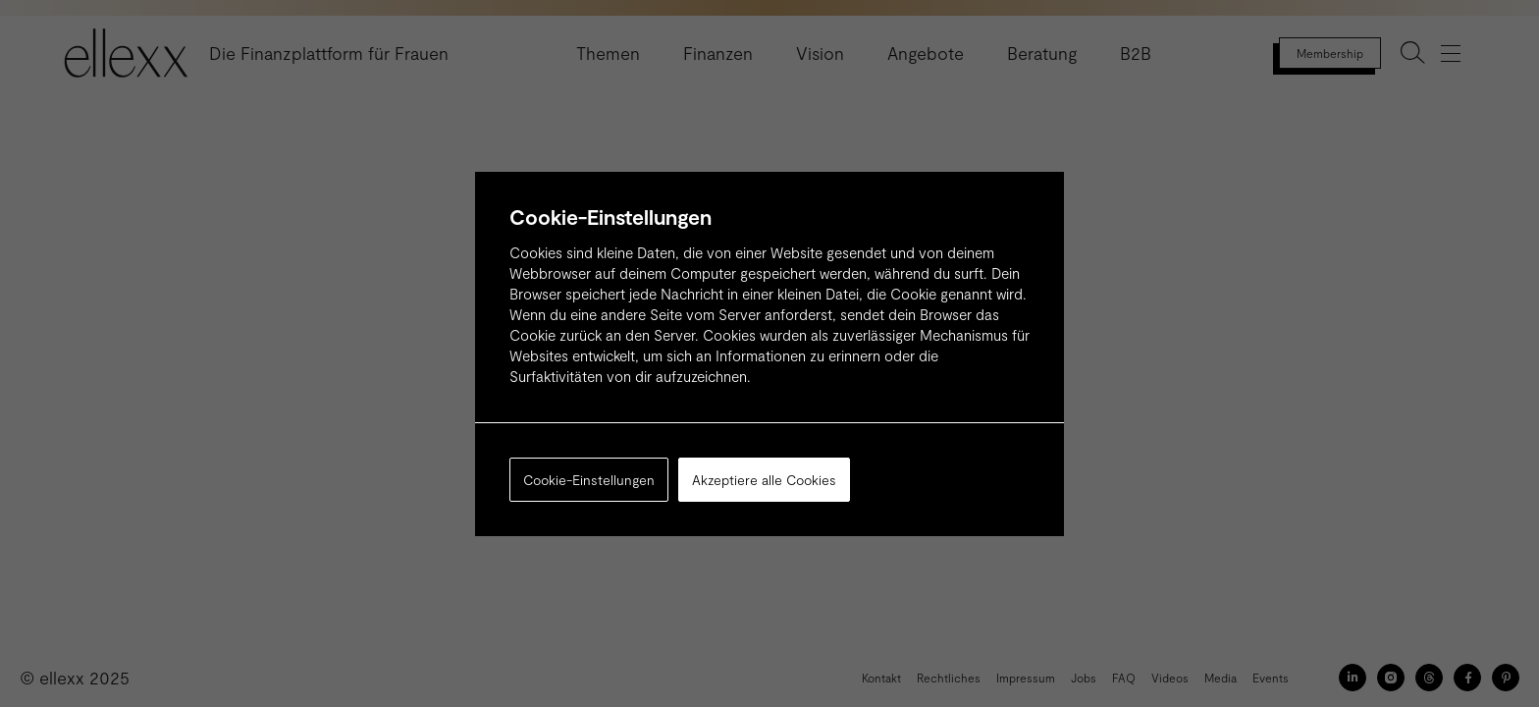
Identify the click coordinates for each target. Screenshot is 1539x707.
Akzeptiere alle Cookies (764, 479)
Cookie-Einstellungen (589, 479)
